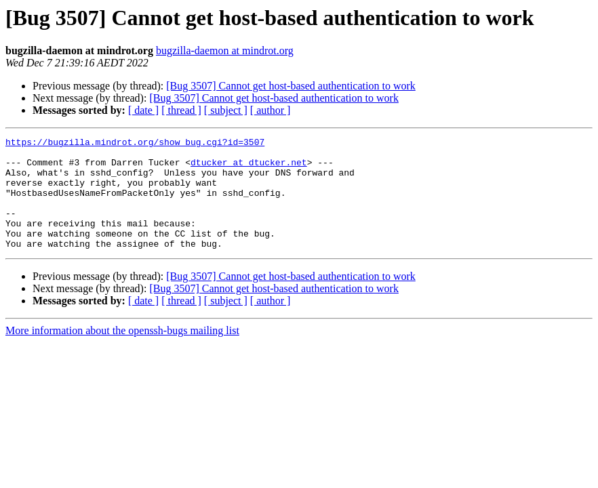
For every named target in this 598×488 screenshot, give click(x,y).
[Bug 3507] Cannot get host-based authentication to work (290, 86)
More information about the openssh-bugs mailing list (122, 353)
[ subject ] (225, 110)
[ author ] (270, 110)
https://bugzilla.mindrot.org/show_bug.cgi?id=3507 (134, 144)
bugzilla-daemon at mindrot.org (225, 50)
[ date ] (143, 110)
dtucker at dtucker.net (249, 168)
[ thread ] (181, 110)
